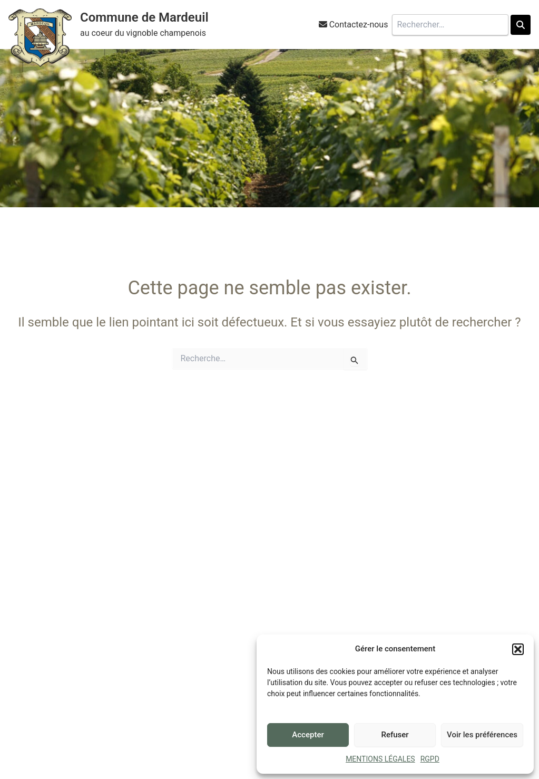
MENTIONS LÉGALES (380, 759)
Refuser (394, 734)
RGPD (429, 759)
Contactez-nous (358, 25)
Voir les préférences (482, 734)
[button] (518, 649)
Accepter (308, 734)
